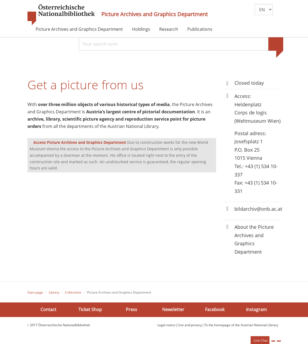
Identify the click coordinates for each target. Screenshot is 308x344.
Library (54, 292)
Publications (199, 29)
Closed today (249, 83)
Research (168, 29)
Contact (48, 309)
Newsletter (173, 309)
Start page (35, 292)
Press (131, 309)
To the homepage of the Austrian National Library (241, 325)
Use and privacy (190, 325)
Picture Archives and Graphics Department (154, 14)
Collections (73, 292)
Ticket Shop (90, 309)
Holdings (141, 29)
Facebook (214, 309)
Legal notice (166, 325)
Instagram (256, 309)
